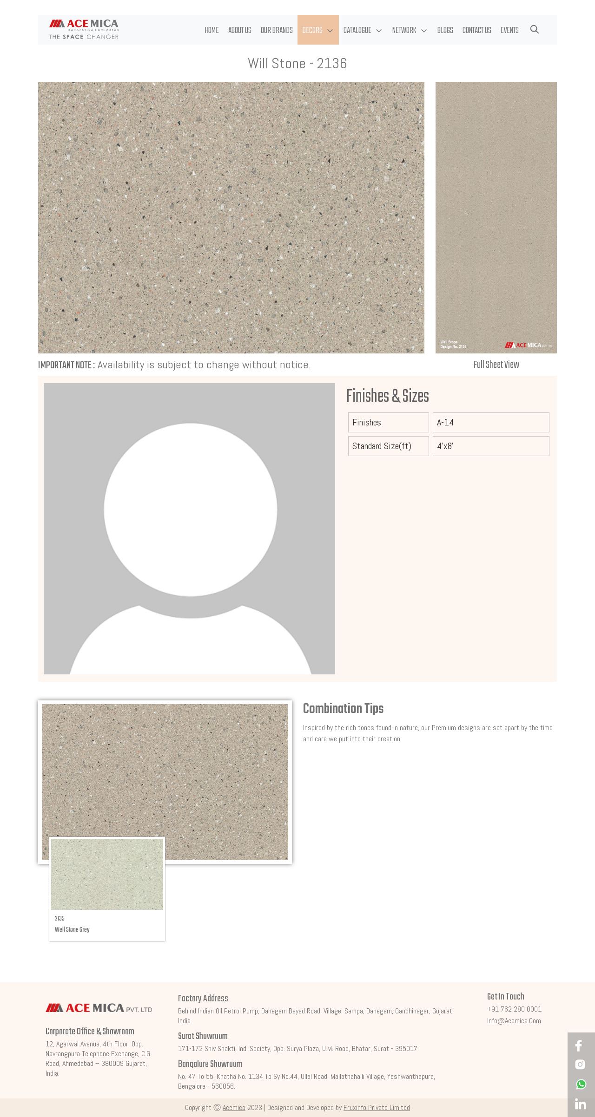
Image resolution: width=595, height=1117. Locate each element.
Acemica (234, 1107)
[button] (318, 30)
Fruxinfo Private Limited (377, 1107)
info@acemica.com (514, 1021)
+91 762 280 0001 (514, 1009)
